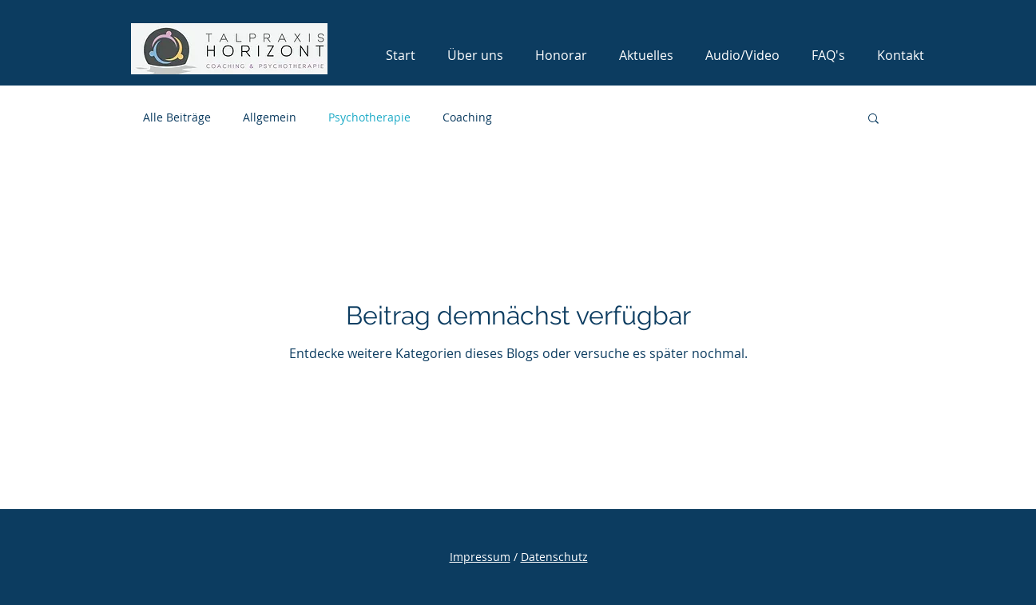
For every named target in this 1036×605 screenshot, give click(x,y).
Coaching (467, 117)
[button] (873, 119)
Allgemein (269, 117)
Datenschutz (554, 556)
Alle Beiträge (177, 117)
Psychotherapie (369, 117)
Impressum (480, 556)
